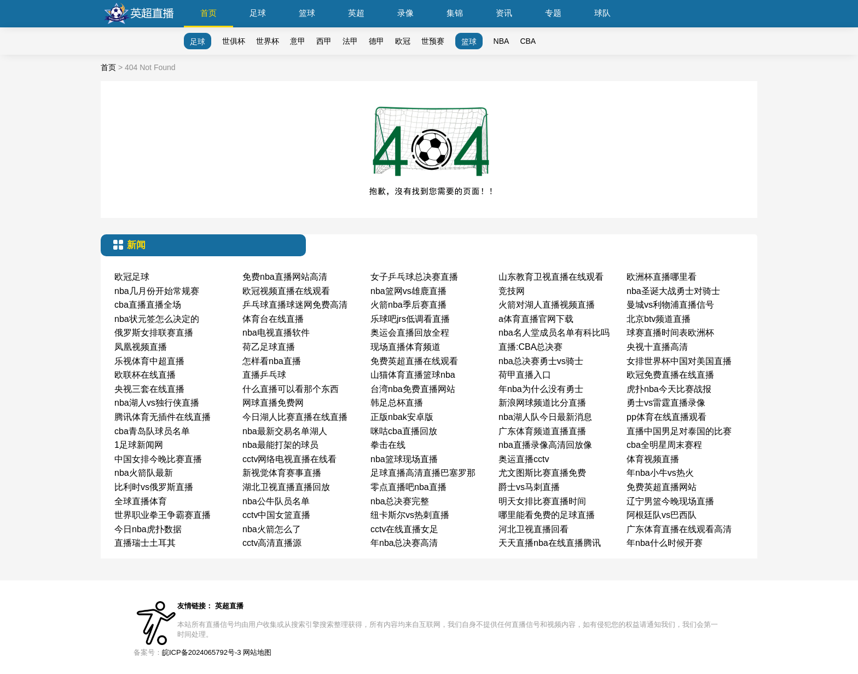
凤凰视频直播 (140, 347)
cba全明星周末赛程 (664, 445)
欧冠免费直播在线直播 (670, 374)
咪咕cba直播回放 (403, 431)
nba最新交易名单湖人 (284, 431)
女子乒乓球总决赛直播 (414, 276)
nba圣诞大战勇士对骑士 (673, 291)
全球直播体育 (140, 501)
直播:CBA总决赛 (530, 347)
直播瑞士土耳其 (145, 543)
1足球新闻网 (138, 445)
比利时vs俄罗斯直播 (153, 487)
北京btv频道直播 (659, 319)
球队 (602, 13)
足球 (258, 13)
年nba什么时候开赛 (665, 543)
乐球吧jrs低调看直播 (410, 319)
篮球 (307, 13)
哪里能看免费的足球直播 (546, 515)
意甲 (297, 41)
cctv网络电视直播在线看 (289, 459)
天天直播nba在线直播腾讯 (549, 543)
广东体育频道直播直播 (542, 431)
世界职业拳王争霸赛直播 (162, 515)
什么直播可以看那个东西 (290, 389)
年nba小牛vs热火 (660, 472)
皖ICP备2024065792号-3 (201, 652)
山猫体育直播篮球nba (412, 374)
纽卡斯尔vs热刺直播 (409, 515)
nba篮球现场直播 (404, 459)
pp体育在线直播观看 (666, 417)
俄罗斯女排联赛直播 (153, 332)
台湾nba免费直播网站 (412, 389)
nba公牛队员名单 (276, 501)
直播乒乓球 (264, 374)
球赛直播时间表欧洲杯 (670, 332)
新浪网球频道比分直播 (542, 402)
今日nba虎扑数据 (148, 529)
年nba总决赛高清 (404, 543)
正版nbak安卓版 (401, 417)
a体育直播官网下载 (535, 319)
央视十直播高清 (657, 347)
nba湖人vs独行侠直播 (156, 402)
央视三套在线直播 (149, 389)
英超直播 (229, 606)
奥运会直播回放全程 (409, 332)
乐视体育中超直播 (149, 361)
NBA (501, 41)
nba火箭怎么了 (271, 529)
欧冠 (402, 41)
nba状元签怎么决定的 (156, 319)
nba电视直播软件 (276, 332)
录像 (405, 13)
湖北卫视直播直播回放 (286, 487)
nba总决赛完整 (399, 501)
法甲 (350, 41)
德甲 (376, 41)
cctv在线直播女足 (404, 529)
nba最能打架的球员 (280, 445)
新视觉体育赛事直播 (281, 472)
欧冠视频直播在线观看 (286, 291)
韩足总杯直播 (396, 402)
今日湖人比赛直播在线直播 (294, 417)
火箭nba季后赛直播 (408, 304)
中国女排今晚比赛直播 (158, 459)
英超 (356, 13)
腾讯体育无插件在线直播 (162, 417)
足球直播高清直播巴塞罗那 (423, 472)
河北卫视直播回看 (533, 529)
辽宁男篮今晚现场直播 (670, 501)
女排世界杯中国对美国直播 (679, 361)
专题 (553, 13)
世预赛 (432, 41)
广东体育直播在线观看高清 (679, 529)
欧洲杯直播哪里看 (662, 276)
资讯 (504, 13)
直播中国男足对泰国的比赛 (679, 431)
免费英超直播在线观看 (414, 361)
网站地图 (257, 652)
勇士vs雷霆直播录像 (666, 402)
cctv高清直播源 (272, 543)
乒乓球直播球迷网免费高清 (294, 304)
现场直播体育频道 (405, 347)
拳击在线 (387, 445)
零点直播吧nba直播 (408, 487)
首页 (208, 13)
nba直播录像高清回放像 (545, 445)
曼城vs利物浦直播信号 (670, 304)
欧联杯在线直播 (145, 374)
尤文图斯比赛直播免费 (542, 472)
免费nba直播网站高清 (284, 276)
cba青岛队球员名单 (152, 431)
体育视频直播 (653, 459)
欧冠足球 (131, 276)
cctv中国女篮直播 (276, 515)
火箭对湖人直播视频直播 (546, 304)
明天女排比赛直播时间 (542, 501)
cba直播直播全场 (147, 304)
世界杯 (267, 41)
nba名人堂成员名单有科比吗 (554, 332)
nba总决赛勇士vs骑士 (540, 361)
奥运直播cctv (523, 459)
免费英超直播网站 (662, 487)
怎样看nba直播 (271, 361)
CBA (528, 41)
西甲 (324, 41)
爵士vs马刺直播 (529, 487)
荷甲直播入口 (524, 374)
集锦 (455, 13)
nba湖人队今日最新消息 (545, 417)
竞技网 (511, 291)
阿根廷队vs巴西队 (662, 515)
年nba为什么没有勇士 (540, 389)
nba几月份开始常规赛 (156, 291)
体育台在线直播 (273, 319)
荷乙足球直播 (268, 347)
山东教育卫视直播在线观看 (551, 276)
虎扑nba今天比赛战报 (669, 389)
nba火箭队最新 (143, 472)
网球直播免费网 (273, 402)
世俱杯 (233, 41)
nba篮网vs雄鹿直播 (408, 291)
